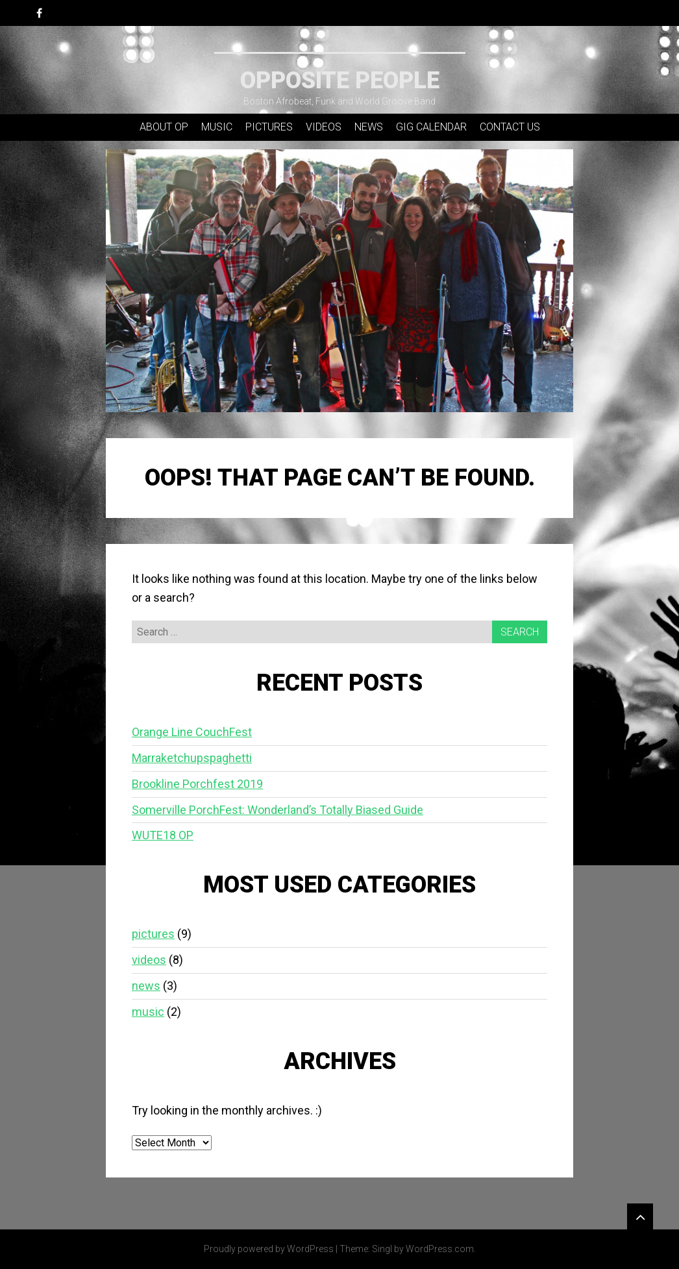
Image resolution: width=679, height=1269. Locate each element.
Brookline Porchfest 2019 (197, 784)
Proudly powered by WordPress (269, 1249)
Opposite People (339, 80)
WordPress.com (440, 1249)
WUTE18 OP (162, 835)
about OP (164, 127)
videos (323, 127)
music (216, 127)
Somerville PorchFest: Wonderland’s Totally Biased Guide (277, 810)
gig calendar (431, 127)
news (368, 127)
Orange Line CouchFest (192, 732)
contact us (510, 127)
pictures (269, 127)
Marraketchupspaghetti (192, 758)
